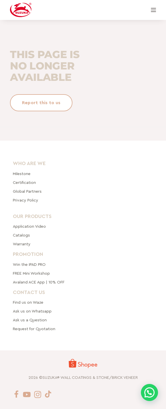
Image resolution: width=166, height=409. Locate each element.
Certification (24, 182)
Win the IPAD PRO (29, 264)
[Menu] (153, 10)
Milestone (22, 174)
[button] (149, 392)
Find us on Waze (28, 303)
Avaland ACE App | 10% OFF (38, 282)
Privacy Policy (25, 200)
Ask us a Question (30, 320)
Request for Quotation (34, 329)
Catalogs (21, 235)
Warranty (22, 244)
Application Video (29, 227)
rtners (27, 191)
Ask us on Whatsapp (33, 311)
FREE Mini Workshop (31, 273)
